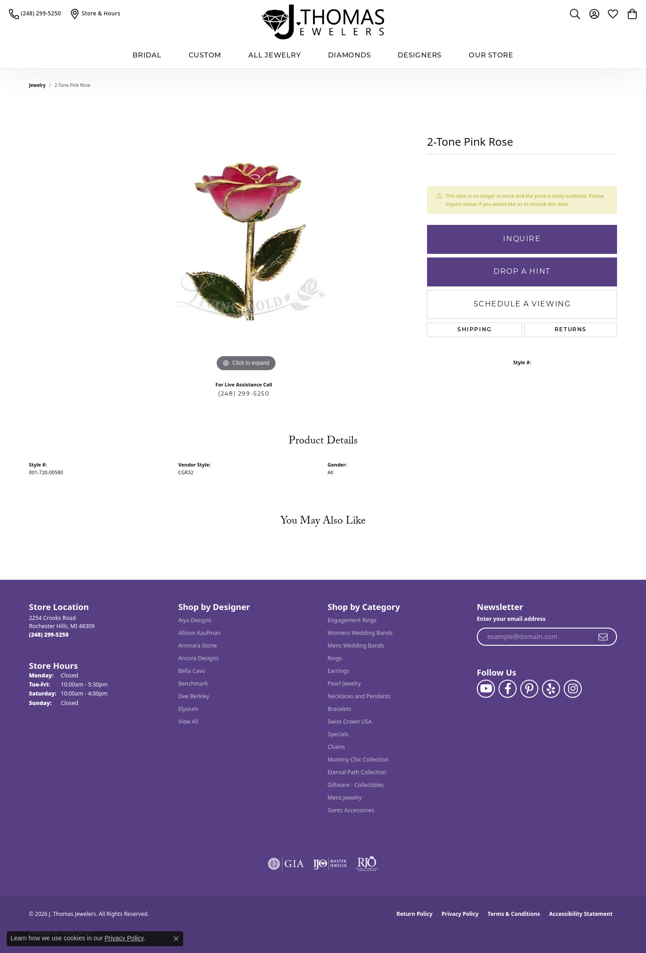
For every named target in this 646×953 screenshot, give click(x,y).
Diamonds (349, 55)
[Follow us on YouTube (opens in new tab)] (486, 689)
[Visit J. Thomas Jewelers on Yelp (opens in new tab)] (551, 689)
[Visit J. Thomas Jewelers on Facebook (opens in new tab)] (508, 689)
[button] (575, 14)
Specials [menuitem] (338, 734)
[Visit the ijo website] (330, 864)
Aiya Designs (194, 620)
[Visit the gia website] (286, 864)
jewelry (37, 85)
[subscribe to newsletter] (603, 637)
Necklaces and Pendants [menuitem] (359, 696)
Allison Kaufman (199, 633)
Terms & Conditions (514, 914)
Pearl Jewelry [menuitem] (344, 683)
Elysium (188, 709)
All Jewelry (274, 55)
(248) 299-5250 (243, 394)
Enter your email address (511, 619)
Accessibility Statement (581, 914)
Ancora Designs (198, 658)
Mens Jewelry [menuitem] (345, 797)
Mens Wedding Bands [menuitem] (356, 645)
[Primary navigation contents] (323, 56)
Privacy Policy (460, 914)
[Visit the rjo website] (367, 864)
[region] (246, 238)
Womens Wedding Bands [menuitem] (360, 633)
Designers (420, 55)
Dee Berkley (193, 696)
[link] (35, 14)
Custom (205, 55)
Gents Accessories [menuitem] (351, 810)
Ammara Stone (197, 645)
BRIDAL (147, 55)
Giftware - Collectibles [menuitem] (356, 785)
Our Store (491, 55)
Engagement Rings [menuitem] (352, 620)
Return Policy (415, 914)
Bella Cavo (191, 671)
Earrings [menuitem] (338, 671)
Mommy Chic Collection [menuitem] (358, 759)
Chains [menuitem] (336, 747)
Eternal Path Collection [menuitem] (357, 772)
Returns (571, 330)
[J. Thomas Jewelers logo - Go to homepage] (323, 22)
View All (188, 721)
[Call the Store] (49, 635)
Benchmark (193, 683)
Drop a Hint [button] (522, 272)
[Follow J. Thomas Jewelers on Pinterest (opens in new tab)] (529, 689)
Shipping (474, 330)
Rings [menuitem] (335, 658)
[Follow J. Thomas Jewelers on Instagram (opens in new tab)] (573, 689)
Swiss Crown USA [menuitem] (350, 721)
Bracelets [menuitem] (340, 709)
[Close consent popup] (176, 938)
